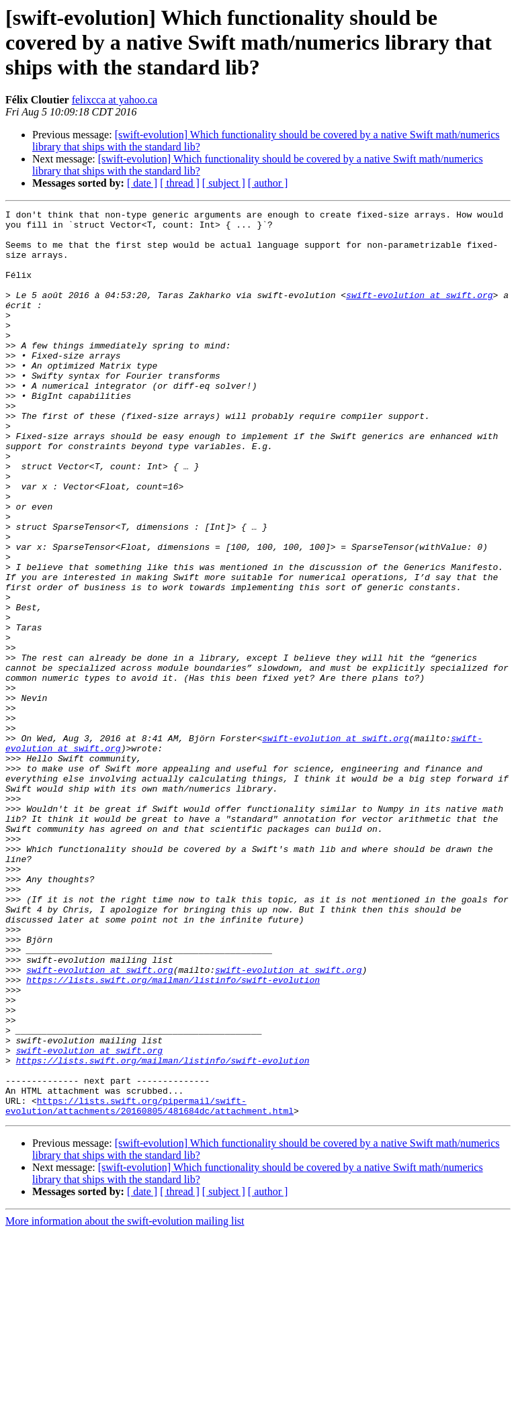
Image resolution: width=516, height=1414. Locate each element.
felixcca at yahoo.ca (114, 99)
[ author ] (268, 183)
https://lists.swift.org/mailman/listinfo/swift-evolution (173, 1135)
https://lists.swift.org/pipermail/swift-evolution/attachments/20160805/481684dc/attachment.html (149, 1286)
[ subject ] (223, 183)
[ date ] (142, 183)
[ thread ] (180, 183)
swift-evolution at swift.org (419, 313)
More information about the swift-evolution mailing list (125, 1402)
